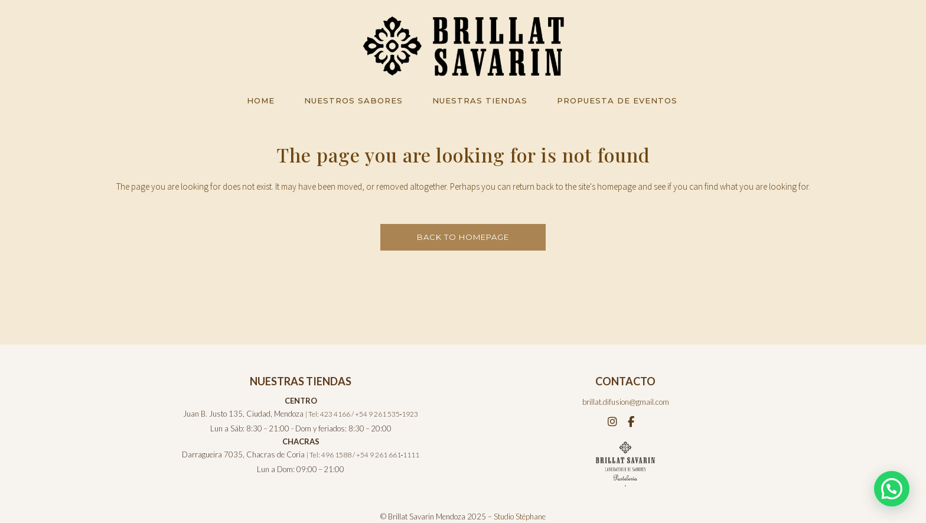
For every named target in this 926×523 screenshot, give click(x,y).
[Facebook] (631, 421)
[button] (891, 488)
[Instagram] (613, 421)
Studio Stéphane (520, 516)
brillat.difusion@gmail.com (625, 402)
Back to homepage (463, 237)
